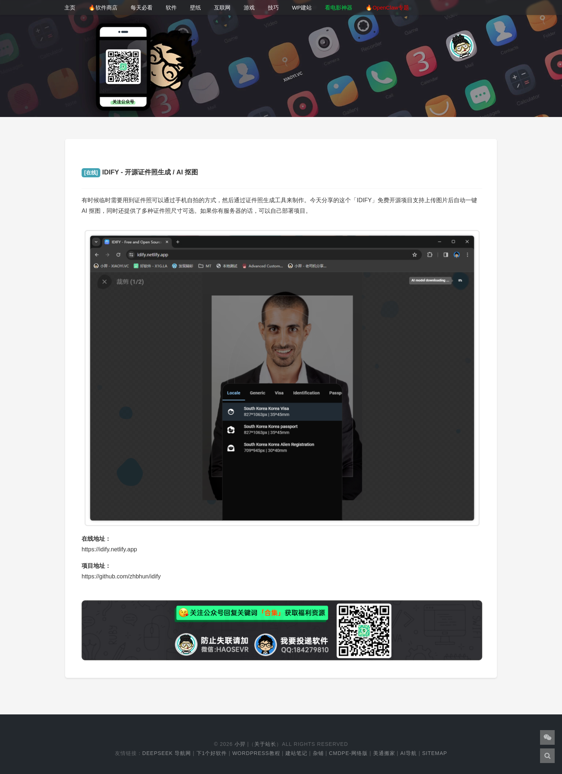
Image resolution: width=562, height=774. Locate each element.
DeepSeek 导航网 (166, 753)
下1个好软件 (211, 753)
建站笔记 (296, 753)
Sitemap (434, 753)
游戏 (249, 7)
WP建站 (302, 7)
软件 (171, 7)
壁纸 (195, 7)
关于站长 (265, 744)
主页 (69, 7)
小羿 (240, 744)
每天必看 (142, 7)
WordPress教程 (256, 753)
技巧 (273, 7)
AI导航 (408, 753)
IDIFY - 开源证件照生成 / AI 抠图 (140, 172)
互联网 (222, 7)
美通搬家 (384, 753)
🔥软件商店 (103, 7)
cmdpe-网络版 (348, 753)
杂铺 (318, 753)
